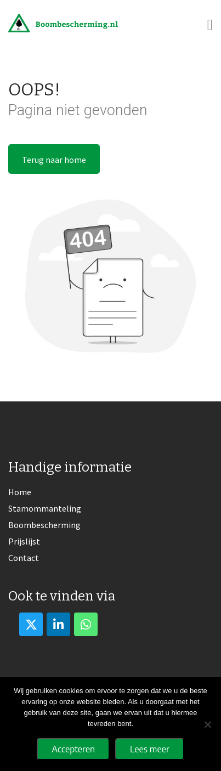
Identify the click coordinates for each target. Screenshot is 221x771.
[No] (207, 724)
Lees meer (149, 749)
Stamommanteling (44, 508)
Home (19, 491)
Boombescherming (44, 524)
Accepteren (73, 749)
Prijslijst (24, 541)
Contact (23, 557)
